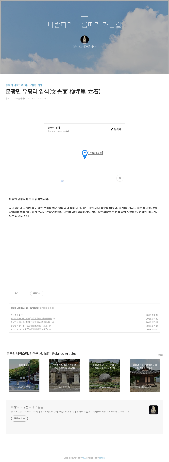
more (160, 354)
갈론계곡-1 (15, 315)
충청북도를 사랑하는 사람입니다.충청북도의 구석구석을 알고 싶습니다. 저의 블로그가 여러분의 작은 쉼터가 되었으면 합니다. (70, 411)
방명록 (79, 67)
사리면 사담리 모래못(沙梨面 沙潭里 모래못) (29, 329)
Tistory (102, 458)
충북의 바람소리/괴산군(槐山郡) (24, 85)
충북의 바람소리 (17, 308)
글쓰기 (67, 67)
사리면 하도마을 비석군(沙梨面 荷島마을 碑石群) (31, 318)
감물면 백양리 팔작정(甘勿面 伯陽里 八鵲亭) (29, 325)
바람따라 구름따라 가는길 (84, 25)
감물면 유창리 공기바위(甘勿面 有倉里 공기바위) (31, 322)
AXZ (84, 458)
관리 (101, 67)
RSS (90, 67)
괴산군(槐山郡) (32, 308)
